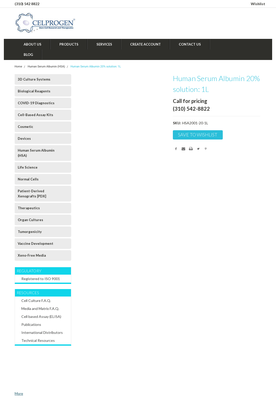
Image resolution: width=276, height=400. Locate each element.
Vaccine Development (35, 243)
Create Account (145, 44)
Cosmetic (25, 127)
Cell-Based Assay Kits (35, 115)
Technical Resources (38, 340)
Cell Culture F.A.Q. (36, 300)
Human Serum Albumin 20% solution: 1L (95, 66)
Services (104, 44)
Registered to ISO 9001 (40, 278)
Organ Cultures (30, 220)
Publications (31, 324)
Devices (24, 138)
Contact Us (190, 44)
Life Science (28, 167)
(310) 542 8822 (27, 4)
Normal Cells (28, 179)
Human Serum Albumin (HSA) (46, 66)
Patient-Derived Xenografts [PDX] (32, 193)
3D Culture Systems (34, 79)
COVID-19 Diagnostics (36, 103)
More (19, 393)
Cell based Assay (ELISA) (41, 316)
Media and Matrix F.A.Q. (40, 308)
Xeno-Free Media (32, 255)
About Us (32, 44)
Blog (28, 55)
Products (68, 44)
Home (18, 66)
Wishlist (258, 4)
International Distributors (42, 332)
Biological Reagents (34, 91)
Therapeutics (29, 208)
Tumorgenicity (30, 232)
